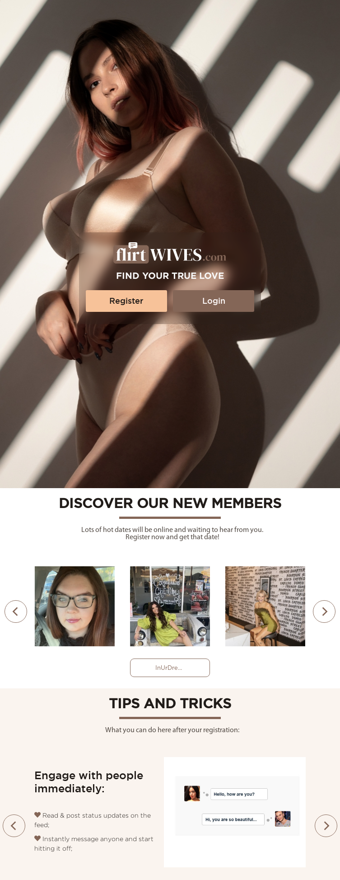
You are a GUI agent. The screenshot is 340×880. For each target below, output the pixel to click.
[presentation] (16, 611)
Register (126, 300)
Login (213, 300)
